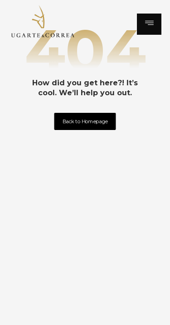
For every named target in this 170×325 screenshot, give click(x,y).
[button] (149, 24)
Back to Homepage (85, 121)
